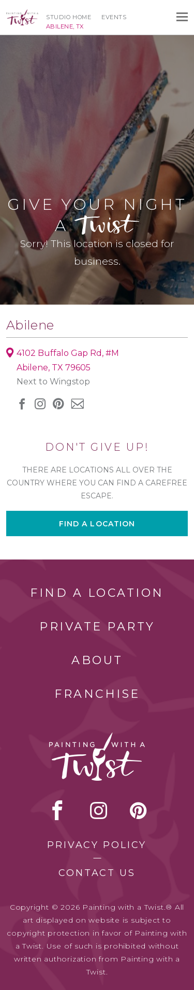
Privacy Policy (96, 845)
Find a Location (97, 593)
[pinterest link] (58, 403)
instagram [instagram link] (40, 403)
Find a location (97, 523)
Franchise (97, 694)
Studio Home (68, 17)
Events (113, 17)
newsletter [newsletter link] (77, 403)
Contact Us (97, 873)
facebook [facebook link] (22, 403)
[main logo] (22, 14)
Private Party (97, 627)
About (97, 660)
